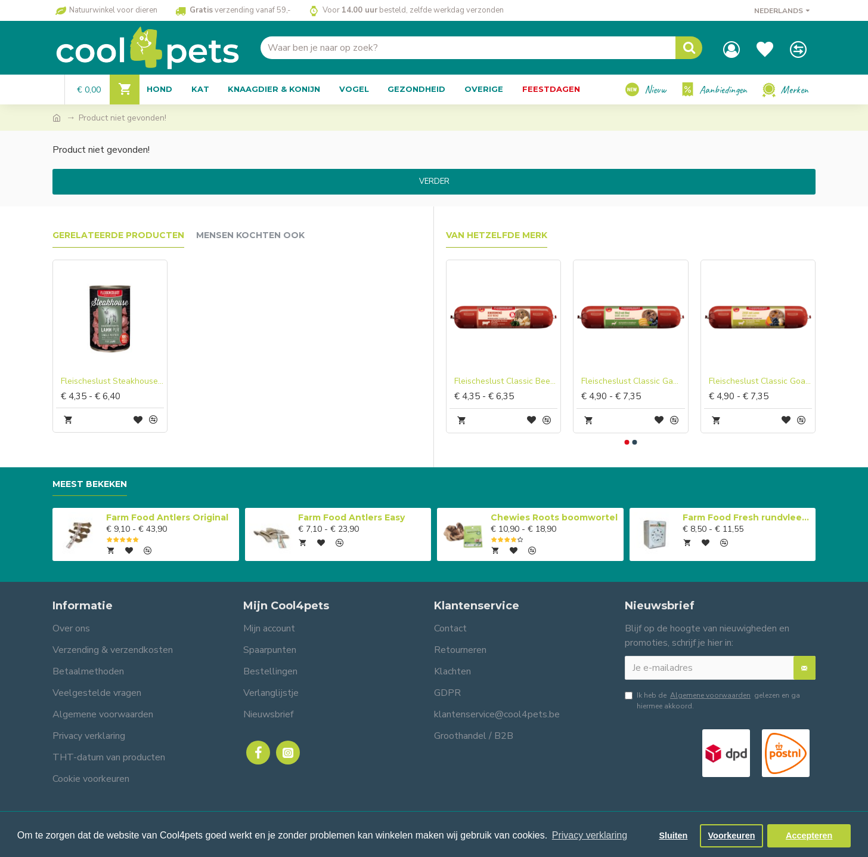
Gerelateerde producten (118, 235)
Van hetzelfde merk (496, 235)
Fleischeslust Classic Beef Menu (505, 381)
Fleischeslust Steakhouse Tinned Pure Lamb (112, 381)
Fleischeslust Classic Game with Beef (632, 381)
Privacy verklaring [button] (589, 835)
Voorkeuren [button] (731, 835)
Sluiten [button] (673, 835)
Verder (434, 181)
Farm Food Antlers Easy (351, 517)
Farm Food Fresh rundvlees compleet (747, 517)
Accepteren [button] (809, 835)
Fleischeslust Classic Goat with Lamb (760, 381)
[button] (627, 442)
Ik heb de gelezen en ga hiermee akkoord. (712, 700)
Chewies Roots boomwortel (554, 517)
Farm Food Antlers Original (167, 517)
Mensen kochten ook (250, 235)
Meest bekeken (89, 484)
